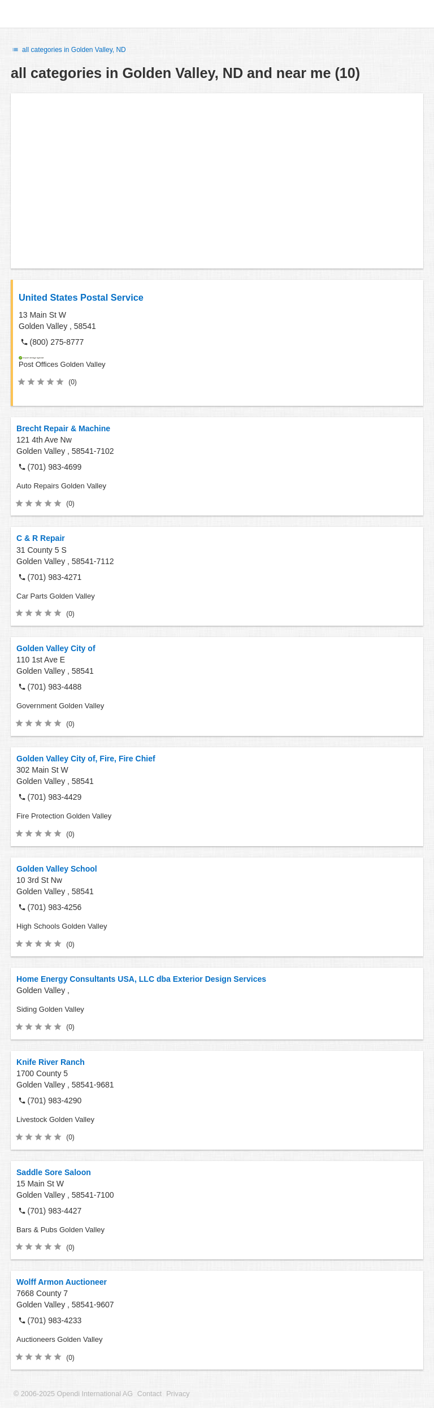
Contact (149, 1394)
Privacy (177, 1394)
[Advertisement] (217, 181)
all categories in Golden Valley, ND (68, 50)
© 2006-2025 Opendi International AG (73, 1394)
